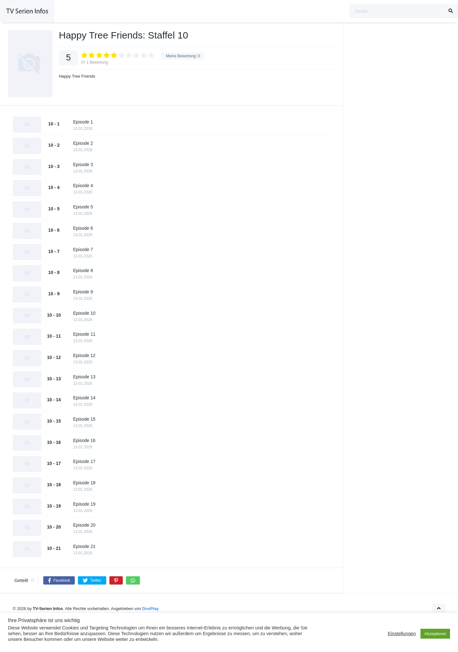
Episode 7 (83, 249)
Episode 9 (83, 291)
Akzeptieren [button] (435, 633)
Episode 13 (84, 376)
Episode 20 (84, 525)
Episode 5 (83, 206)
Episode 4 (83, 185)
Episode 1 (83, 121)
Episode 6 (83, 228)
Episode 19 (84, 504)
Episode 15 (84, 419)
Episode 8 (83, 270)
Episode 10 (84, 313)
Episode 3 (83, 164)
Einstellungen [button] (402, 633)
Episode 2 (83, 143)
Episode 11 (84, 334)
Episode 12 (84, 355)
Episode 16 (84, 440)
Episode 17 (84, 461)
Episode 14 (84, 397)
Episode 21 (84, 546)
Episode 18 (84, 482)
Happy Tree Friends (77, 76)
